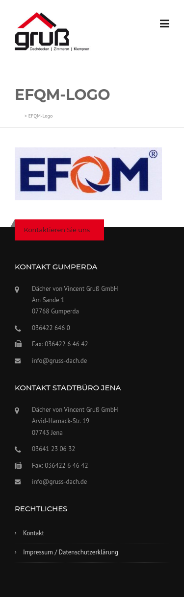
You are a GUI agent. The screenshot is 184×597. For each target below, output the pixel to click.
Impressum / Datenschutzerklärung (70, 552)
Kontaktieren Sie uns (57, 230)
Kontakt (33, 533)
